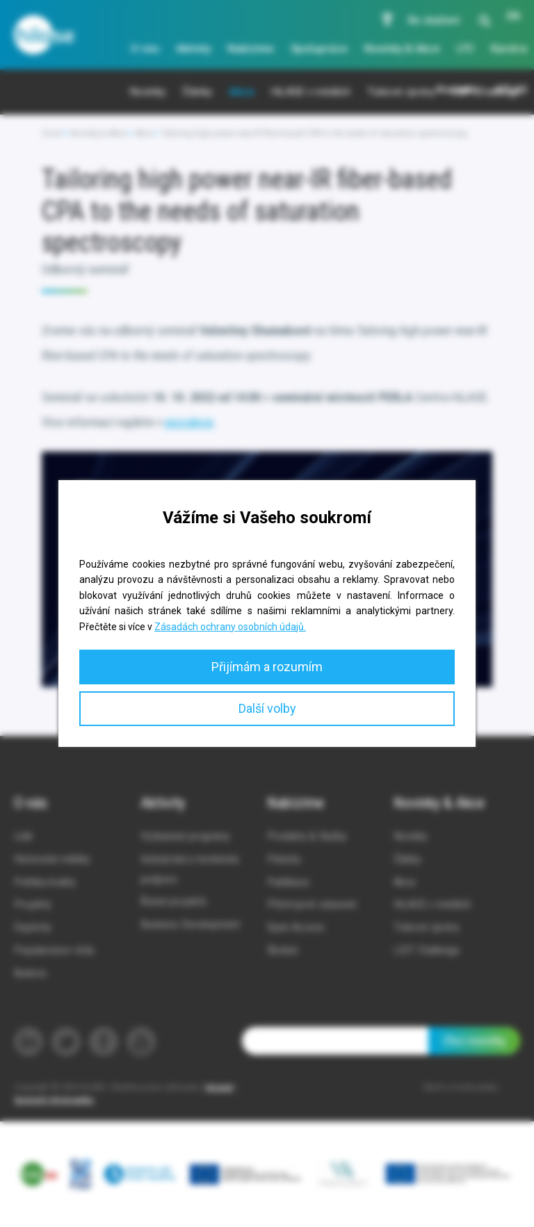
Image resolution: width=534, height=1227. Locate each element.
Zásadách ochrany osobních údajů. (230, 626)
